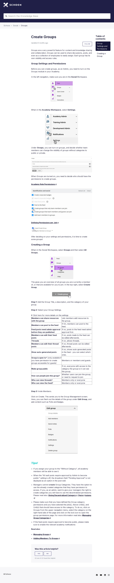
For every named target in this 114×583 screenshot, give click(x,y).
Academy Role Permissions (43, 184)
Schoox (7, 25)
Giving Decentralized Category (62, 495)
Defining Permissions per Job (44, 223)
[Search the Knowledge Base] (57, 16)
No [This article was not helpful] (48, 553)
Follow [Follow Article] (87, 44)
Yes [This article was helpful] (39, 553)
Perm (80, 495)
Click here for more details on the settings (50, 315)
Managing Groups (41, 534)
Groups (24, 25)
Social (15, 25)
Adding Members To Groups (45, 538)
